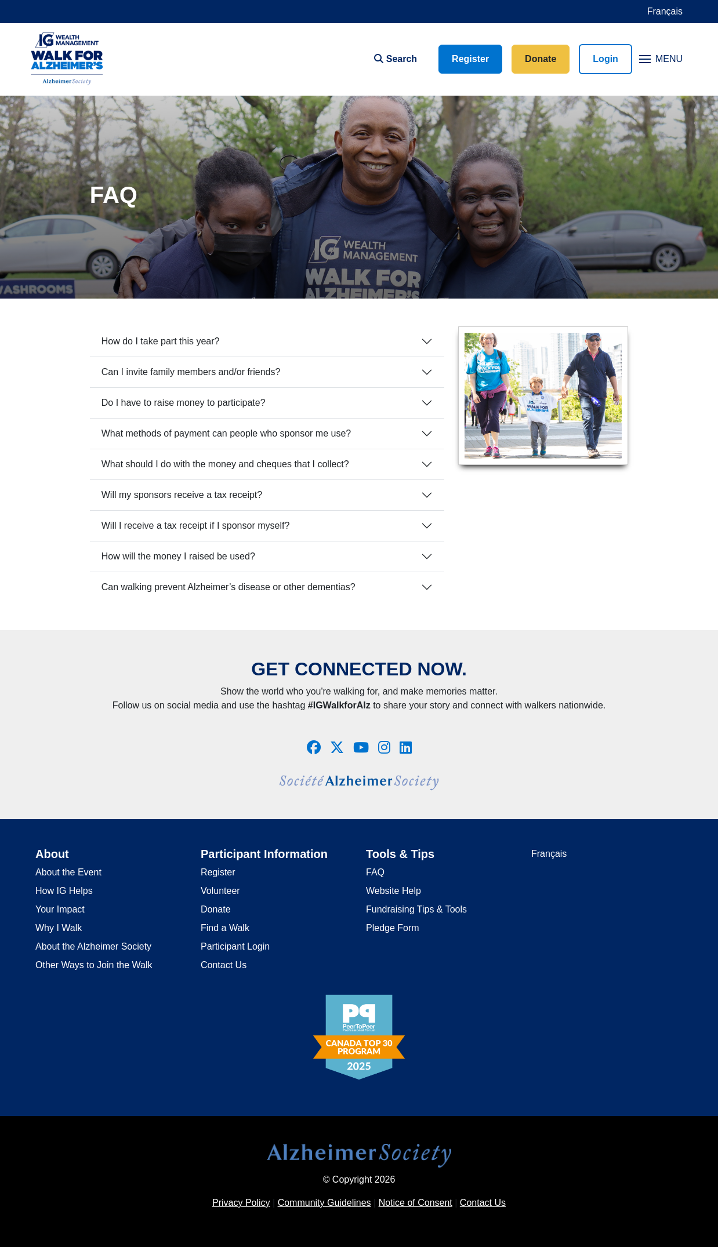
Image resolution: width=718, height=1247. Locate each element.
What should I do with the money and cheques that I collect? (225, 464)
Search (395, 59)
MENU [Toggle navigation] (661, 59)
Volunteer (220, 891)
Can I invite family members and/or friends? (191, 372)
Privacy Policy (241, 1203)
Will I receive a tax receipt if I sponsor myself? (195, 525)
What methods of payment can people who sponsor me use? (226, 433)
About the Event (68, 872)
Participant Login (235, 946)
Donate (540, 59)
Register (470, 59)
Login (605, 59)
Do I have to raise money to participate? (183, 403)
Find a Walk (225, 928)
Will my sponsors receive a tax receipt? (181, 495)
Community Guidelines (324, 1203)
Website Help (393, 891)
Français (665, 11)
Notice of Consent (415, 1203)
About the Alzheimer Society (93, 946)
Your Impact (60, 909)
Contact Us (223, 965)
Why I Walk (58, 928)
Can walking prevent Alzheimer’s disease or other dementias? (228, 587)
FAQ (375, 872)
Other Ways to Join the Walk (94, 965)
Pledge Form (392, 928)
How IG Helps (64, 891)
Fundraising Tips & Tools (416, 909)
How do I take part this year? (160, 341)
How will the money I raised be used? (178, 556)
